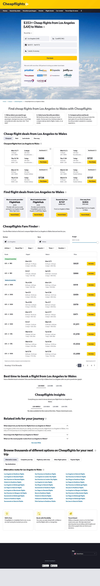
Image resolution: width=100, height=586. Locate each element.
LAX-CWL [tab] (59, 386)
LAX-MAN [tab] (41, 386)
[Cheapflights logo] (14, 4)
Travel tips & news (71, 11)
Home (5, 11)
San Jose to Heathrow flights (74, 487)
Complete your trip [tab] (27, 459)
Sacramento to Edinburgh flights (14, 496)
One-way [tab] (37, 138)
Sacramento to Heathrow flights (45, 487)
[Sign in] (81, 11)
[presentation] (44, 27)
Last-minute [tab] (26, 138)
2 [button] (83, 365)
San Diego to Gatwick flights (44, 485)
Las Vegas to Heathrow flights (75, 482)
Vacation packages (29, 11)
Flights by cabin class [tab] (43, 459)
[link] (14, 215)
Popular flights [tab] (75, 459)
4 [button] (91, 365)
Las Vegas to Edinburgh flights (75, 496)
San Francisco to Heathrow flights (45, 474)
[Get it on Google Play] (46, 566)
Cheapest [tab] (8, 138)
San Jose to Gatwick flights (74, 501)
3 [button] (87, 365)
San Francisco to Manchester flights (77, 493)
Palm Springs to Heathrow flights (45, 501)
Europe (10, 101)
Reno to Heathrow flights (42, 493)
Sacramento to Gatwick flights (13, 501)
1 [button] (79, 365)
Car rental (59, 11)
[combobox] (28, 33)
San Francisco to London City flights (46, 479)
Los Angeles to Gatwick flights (75, 474)
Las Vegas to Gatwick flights (13, 487)
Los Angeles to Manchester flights (14, 490)
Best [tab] (16, 138)
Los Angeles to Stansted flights (13, 476)
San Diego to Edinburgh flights (75, 498)
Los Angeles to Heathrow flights (14, 474)
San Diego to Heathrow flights (75, 479)
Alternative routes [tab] (11, 459)
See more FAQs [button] (36, 443)
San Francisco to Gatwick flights (76, 476)
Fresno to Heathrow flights (12, 498)
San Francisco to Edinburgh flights (76, 485)
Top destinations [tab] (10, 464)
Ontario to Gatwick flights (43, 496)
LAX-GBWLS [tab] (36, 406)
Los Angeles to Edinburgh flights (14, 485)
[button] (36, 38)
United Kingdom (18, 101)
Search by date (15, 11)
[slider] (97, 242)
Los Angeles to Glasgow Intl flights (76, 490)
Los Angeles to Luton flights (43, 482)
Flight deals (50, 11)
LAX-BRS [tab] (50, 386)
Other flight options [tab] (60, 459)
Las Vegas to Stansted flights (44, 490)
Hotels (41, 11)
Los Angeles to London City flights (45, 476)
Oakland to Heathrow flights (44, 498)
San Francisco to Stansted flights (14, 479)
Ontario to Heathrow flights (12, 482)
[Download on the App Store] (54, 566)
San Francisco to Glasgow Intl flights (15, 493)
